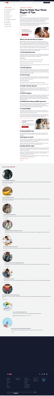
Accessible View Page (32, 392)
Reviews (36, 2)
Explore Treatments (46, 2)
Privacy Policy (21, 160)
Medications (33, 2)
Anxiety (23, 2)
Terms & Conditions (12, 392)
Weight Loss (14, 2)
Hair (21, 2)
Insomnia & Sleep (27, 386)
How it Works (39, 2)
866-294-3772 (35, 380)
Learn (8, 385)
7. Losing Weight (7, 21)
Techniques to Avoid (8, 24)
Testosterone (19, 2)
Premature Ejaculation (23, 7)
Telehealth (8, 392)
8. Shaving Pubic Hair (8, 22)
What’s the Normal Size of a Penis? (10, 9)
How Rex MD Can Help (8, 26)
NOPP (18, 392)
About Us (8, 386)
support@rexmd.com (36, 381)
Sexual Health (10, 2)
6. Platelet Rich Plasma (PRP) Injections (10, 19)
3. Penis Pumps (7, 14)
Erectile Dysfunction (30, 7)
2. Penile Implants (7, 12)
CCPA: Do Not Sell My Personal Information (24, 392)
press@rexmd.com (18, 380)
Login (42, 2)
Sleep (16, 2)
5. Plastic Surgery (7, 17)
